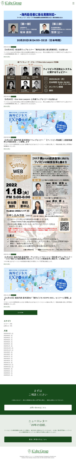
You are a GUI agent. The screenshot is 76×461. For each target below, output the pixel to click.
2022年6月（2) (8, 335)
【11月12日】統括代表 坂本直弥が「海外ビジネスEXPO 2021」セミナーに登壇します (38, 299)
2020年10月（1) (8, 366)
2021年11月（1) (8, 350)
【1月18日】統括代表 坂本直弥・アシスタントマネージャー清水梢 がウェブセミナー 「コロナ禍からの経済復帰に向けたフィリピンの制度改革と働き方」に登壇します (38, 258)
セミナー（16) (8, 323)
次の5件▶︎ (20, 312)
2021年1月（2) (8, 362)
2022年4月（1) (8, 339)
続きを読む (7, 56)
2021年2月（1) (8, 360)
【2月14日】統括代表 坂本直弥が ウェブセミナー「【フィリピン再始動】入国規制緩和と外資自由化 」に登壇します (38, 141)
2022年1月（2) (8, 346)
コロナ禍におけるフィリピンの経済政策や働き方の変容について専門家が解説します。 (28, 261)
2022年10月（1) (8, 333)
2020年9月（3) (8, 369)
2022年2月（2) (8, 344)
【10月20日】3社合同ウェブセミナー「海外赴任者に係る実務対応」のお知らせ (36, 50)
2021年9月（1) (8, 352)
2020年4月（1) (8, 375)
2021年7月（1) (8, 356)
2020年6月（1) (8, 371)
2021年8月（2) (8, 354)
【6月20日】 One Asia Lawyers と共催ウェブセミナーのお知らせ (31, 99)
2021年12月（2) (8, 348)
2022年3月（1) (8, 342)
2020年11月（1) (8, 364)
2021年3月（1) (8, 358)
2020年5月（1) (8, 373)
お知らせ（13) (8, 326)
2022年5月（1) (8, 337)
